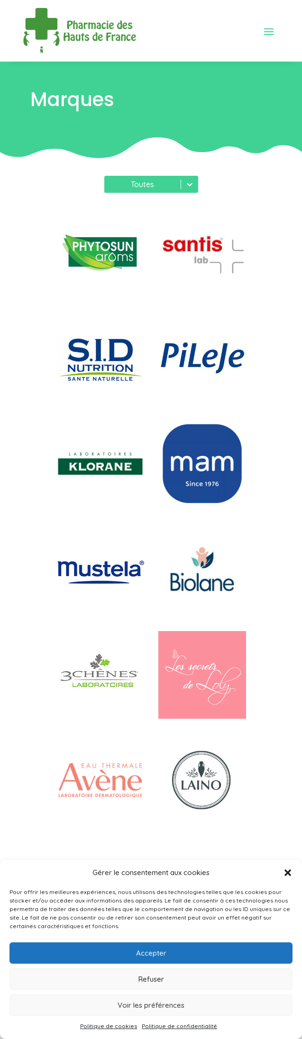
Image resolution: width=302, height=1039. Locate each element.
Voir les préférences (151, 1005)
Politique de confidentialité (179, 1026)
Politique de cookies (108, 1026)
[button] (288, 872)
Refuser (151, 979)
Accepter (151, 953)
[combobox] (110, 184)
